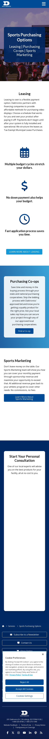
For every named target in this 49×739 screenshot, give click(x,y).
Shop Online (25, 651)
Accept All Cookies (24, 689)
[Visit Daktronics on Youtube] (24, 733)
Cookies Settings (24, 695)
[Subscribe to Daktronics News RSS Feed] (41, 733)
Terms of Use (26, 725)
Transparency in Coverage (25, 727)
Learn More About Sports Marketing (24, 397)
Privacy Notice (40, 725)
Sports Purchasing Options (30, 626)
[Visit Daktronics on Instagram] (18, 733)
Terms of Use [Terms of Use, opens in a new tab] (27, 675)
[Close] (43, 654)
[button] (44, 4)
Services (11, 626)
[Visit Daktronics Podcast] (35, 733)
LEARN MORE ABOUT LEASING (24, 251)
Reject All (24, 682)
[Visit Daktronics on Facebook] (7, 733)
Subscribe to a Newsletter (24, 634)
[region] (24, 676)
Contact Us (24, 642)
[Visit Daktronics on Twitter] (13, 733)
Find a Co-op (24, 331)
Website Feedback (10, 725)
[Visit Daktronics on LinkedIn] (30, 733)
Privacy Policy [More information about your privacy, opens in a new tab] (15, 675)
